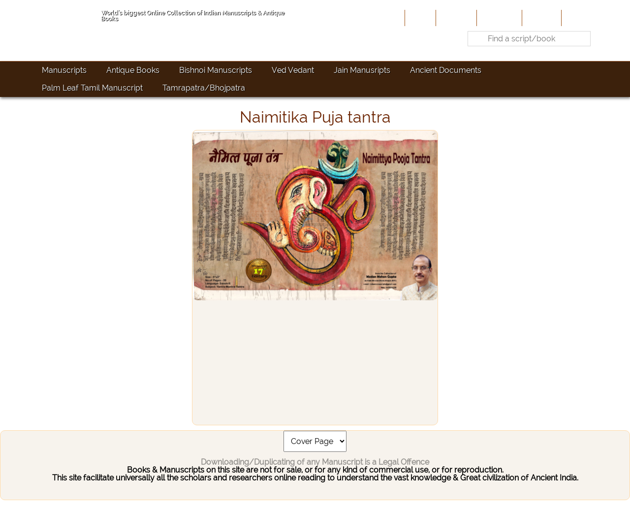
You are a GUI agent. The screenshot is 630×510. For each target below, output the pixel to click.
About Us (455, 18)
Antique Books (132, 70)
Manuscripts (64, 70)
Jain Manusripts (362, 70)
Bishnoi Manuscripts (215, 70)
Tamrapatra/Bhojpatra (203, 88)
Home (419, 18)
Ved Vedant (293, 70)
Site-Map (540, 18)
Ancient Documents (445, 70)
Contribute (498, 18)
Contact (579, 18)
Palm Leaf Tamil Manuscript (92, 88)
